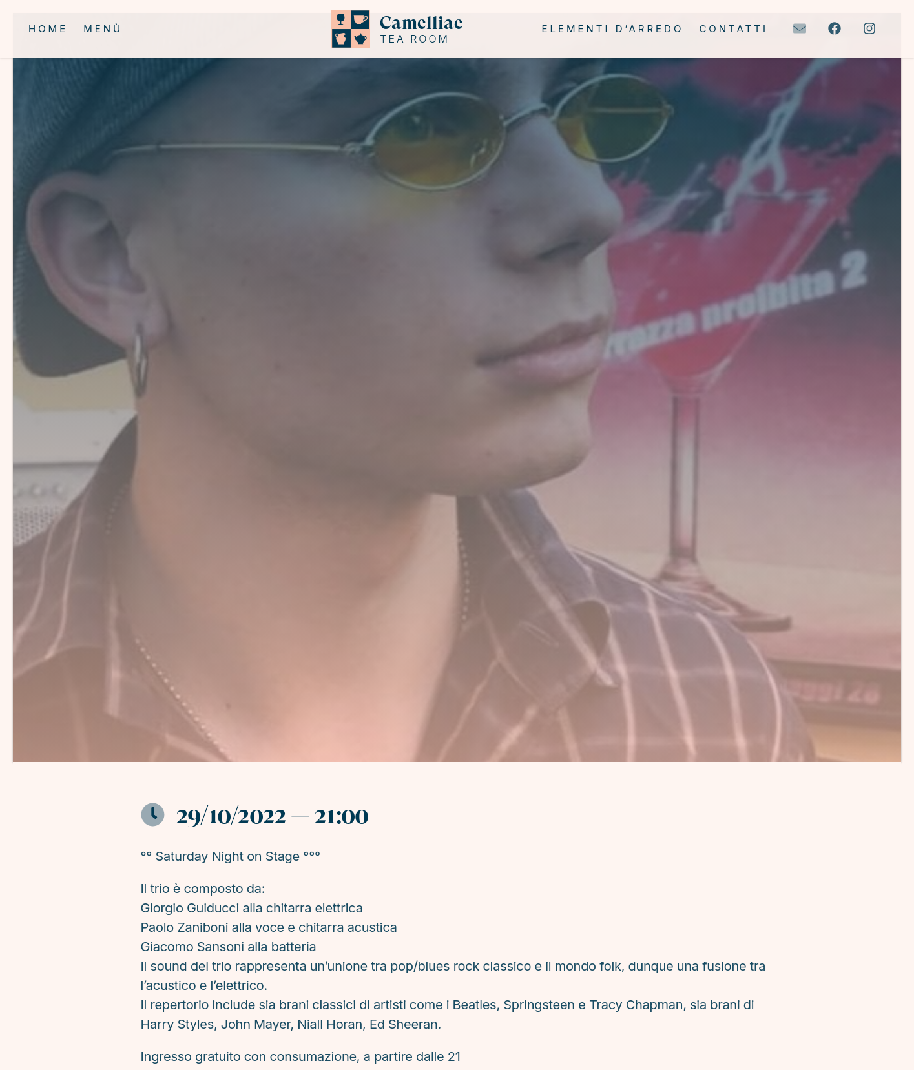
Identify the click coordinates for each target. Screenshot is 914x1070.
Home (48, 29)
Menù (103, 29)
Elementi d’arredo (612, 29)
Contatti (733, 29)
